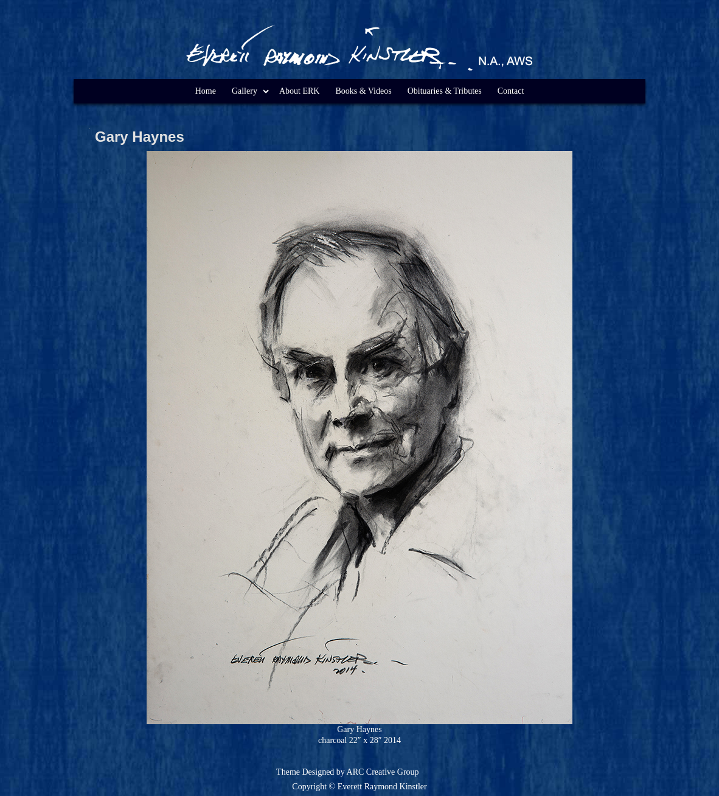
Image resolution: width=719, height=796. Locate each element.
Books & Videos (363, 91)
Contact (511, 91)
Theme (288, 772)
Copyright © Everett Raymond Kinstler (359, 786)
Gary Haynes (139, 136)
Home (205, 91)
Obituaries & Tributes (445, 91)
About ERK (299, 91)
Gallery (244, 91)
